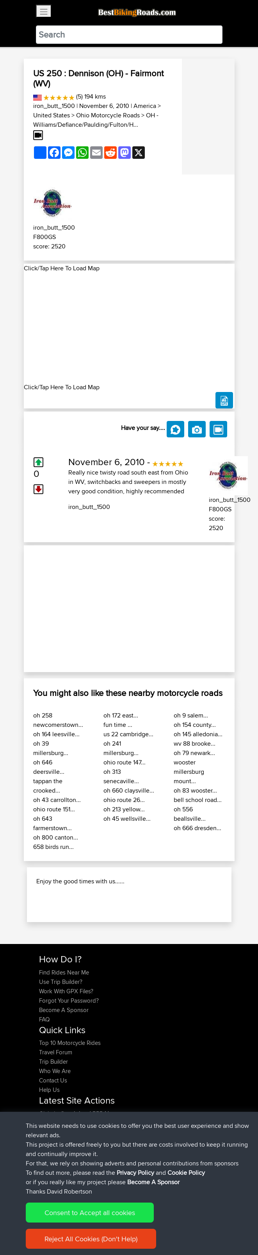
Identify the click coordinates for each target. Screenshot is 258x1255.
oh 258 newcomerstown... (58, 720)
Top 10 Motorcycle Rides (70, 1043)
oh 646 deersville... (48, 767)
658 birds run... (53, 846)
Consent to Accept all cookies (89, 1212)
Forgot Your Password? (69, 1000)
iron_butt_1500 (54, 105)
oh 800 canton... (55, 837)
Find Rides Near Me (64, 972)
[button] (39, 608)
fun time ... (117, 724)
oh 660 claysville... (128, 790)
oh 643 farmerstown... (52, 823)
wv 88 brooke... (194, 743)
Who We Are (55, 1071)
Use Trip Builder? (60, 982)
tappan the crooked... (47, 786)
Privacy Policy (135, 1172)
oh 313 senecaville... (121, 776)
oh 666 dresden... (197, 827)
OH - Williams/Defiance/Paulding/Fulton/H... (95, 120)
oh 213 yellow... (124, 809)
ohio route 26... (124, 799)
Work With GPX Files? (66, 991)
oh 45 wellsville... (127, 818)
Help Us (49, 1090)
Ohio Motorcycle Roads (108, 115)
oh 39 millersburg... (50, 748)
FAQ (44, 1019)
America (144, 105)
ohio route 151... (54, 809)
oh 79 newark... (194, 752)
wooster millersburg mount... (189, 772)
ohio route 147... (124, 762)
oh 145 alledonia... (198, 734)
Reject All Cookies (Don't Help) (90, 1239)
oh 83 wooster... (195, 790)
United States (51, 115)
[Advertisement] (129, 328)
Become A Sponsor (64, 1010)
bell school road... (198, 799)
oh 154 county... (195, 724)
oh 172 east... (120, 715)
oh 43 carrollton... (57, 799)
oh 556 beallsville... (190, 814)
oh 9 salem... (191, 715)
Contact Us (53, 1080)
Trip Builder (53, 1061)
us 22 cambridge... (128, 734)
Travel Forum (55, 1052)
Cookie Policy (186, 1172)
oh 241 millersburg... (121, 748)
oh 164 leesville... (56, 734)
